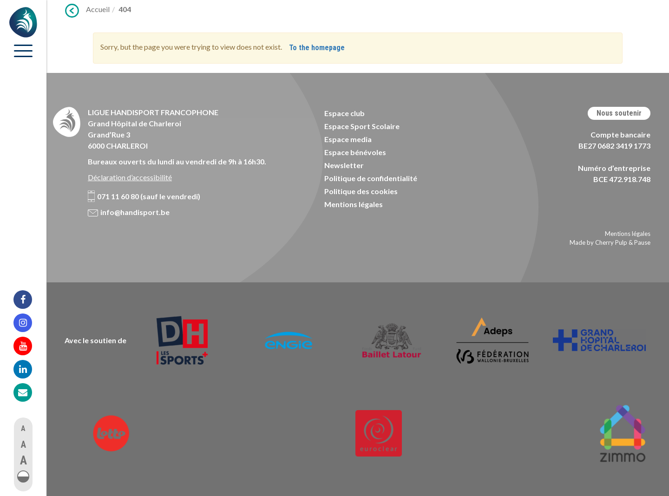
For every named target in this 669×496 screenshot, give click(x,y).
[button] (23, 476)
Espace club (344, 113)
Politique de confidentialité (370, 178)
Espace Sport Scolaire (362, 126)
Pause (642, 242)
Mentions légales (353, 204)
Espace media (348, 139)
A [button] (23, 428)
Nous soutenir (619, 113)
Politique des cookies (361, 191)
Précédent (72, 11)
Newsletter (344, 165)
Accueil (98, 9)
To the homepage (317, 47)
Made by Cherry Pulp (598, 242)
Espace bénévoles (355, 152)
